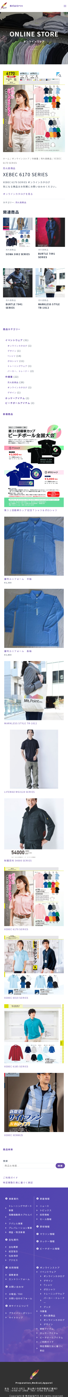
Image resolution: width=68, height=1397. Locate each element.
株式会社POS (16, 6)
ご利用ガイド (10, 1177)
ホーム (6, 158)
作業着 (35, 158)
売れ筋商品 (46, 158)
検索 (5, 1160)
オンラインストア (20, 158)
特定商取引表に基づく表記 (18, 1182)
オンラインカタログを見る (18, 193)
